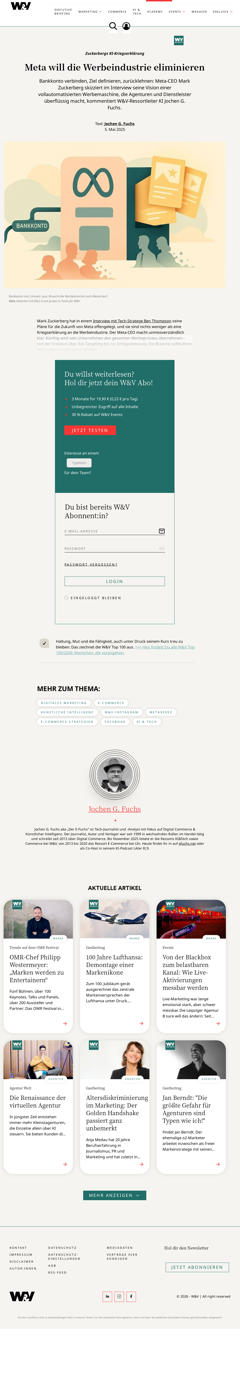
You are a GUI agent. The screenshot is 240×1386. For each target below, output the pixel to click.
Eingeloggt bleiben (96, 598)
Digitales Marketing (64, 703)
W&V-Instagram (122, 712)
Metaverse (161, 712)
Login (114, 581)
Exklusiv (221, 11)
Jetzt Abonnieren (197, 1267)
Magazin (199, 11)
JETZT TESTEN (90, 430)
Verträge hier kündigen (122, 1257)
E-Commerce (111, 703)
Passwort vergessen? (91, 564)
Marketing (88, 11)
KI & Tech (137, 11)
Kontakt (18, 1248)
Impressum (21, 1255)
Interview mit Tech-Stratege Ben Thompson (132, 321)
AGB (52, 1266)
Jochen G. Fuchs (119, 123)
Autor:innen (23, 1268)
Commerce (117, 11)
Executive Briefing (63, 11)
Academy (155, 11)
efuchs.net (187, 843)
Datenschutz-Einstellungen (64, 1257)
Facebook (115, 722)
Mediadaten (120, 1248)
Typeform (79, 463)
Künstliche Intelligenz (67, 712)
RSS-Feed (57, 1272)
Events (175, 11)
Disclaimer (22, 1262)
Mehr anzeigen (115, 1195)
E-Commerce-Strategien (67, 722)
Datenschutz (62, 1248)
